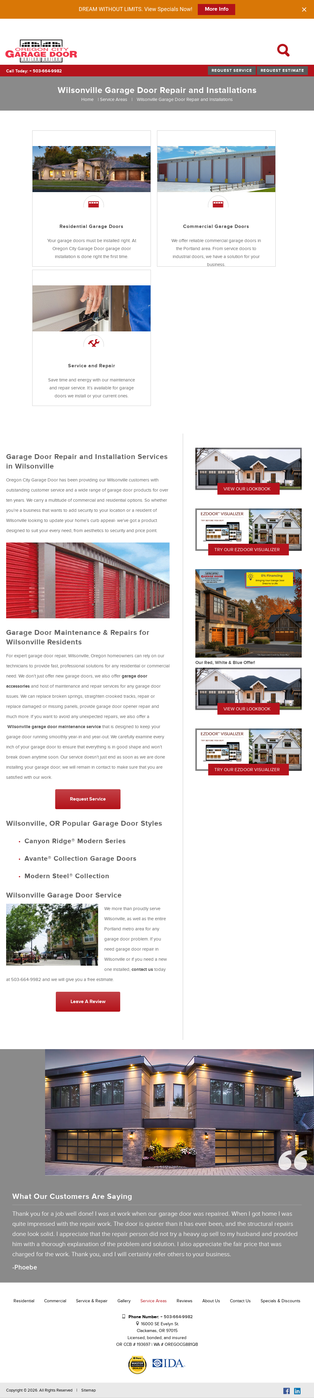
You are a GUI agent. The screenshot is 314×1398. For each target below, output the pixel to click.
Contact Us (240, 1300)
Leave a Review (88, 1001)
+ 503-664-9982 (176, 1316)
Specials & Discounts (281, 1300)
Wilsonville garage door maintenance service (54, 727)
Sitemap (88, 1390)
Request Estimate (282, 70)
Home (87, 99)
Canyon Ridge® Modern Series (75, 841)
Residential (23, 1300)
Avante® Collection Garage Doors (80, 859)
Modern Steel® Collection (68, 876)
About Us (211, 1300)
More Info (216, 9)
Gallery (124, 1300)
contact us (142, 969)
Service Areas (113, 99)
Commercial (55, 1300)
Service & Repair (92, 1300)
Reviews (185, 1300)
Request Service (232, 70)
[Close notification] (304, 9)
